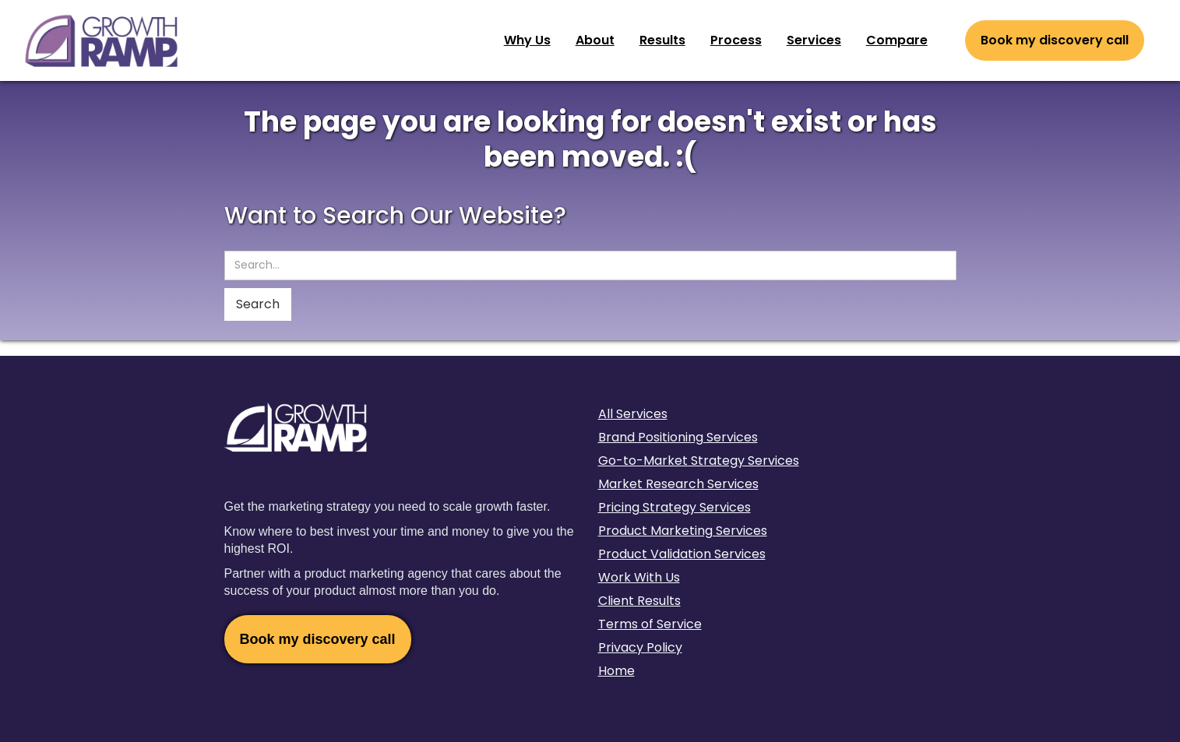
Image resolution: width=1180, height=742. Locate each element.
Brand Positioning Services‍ (678, 437)
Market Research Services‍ (678, 484)
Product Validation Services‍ (682, 554)
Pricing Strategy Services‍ (674, 507)
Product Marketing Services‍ (682, 531)
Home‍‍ (616, 671)
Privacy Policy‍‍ (640, 647)
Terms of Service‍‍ (650, 624)
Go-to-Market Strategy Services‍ (698, 460)
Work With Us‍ (639, 577)
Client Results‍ (639, 601)
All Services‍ (632, 414)
